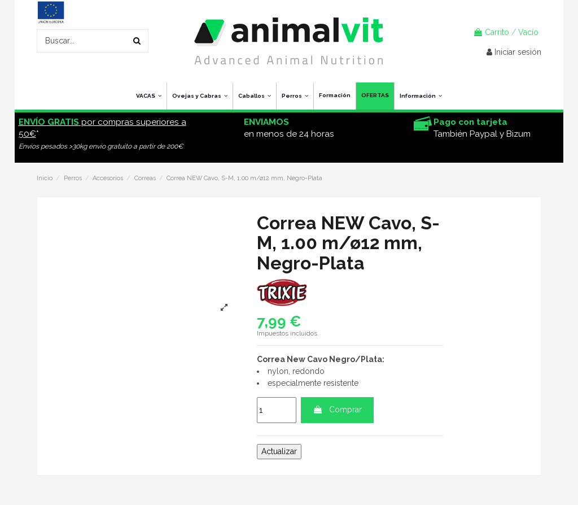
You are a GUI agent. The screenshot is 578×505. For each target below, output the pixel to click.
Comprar (337, 409)
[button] (420, 96)
